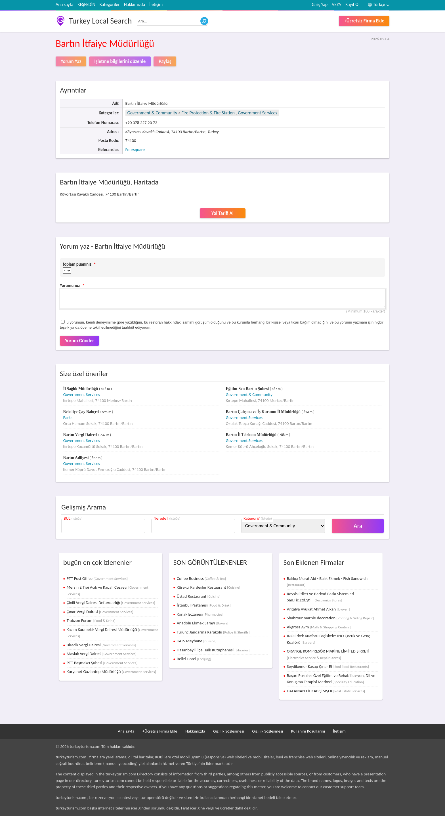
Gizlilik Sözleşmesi (228, 731)
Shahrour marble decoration (330, 617)
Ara (358, 526)
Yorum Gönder (79, 341)
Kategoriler (110, 4)
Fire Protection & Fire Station (208, 113)
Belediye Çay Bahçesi (81, 412)
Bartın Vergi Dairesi (80, 435)
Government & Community (152, 113)
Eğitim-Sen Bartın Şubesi (248, 389)
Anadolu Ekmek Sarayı (202, 623)
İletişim (156, 4)
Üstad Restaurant (199, 596)
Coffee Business (201, 578)
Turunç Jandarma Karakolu (213, 632)
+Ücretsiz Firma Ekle (364, 21)
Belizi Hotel (194, 658)
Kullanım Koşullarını (308, 731)
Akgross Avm (319, 627)
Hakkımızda (134, 4)
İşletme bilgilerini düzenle (120, 61)
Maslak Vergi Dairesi (102, 653)
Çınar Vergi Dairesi (100, 611)
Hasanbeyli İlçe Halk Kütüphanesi (213, 650)
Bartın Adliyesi (76, 458)
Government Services (257, 113)
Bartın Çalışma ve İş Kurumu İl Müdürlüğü (263, 412)
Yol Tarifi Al (222, 213)
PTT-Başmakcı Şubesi (102, 662)
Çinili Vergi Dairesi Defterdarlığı (111, 602)
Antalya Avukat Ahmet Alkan (318, 609)
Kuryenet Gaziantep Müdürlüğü (111, 671)
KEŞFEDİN (86, 4)
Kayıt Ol (352, 4)
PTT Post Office (97, 578)
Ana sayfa (64, 4)
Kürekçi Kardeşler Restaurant (208, 587)
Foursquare (135, 149)
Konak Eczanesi (200, 614)
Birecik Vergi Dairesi (101, 644)
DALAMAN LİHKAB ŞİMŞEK (326, 690)
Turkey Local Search (100, 21)
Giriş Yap (320, 4)
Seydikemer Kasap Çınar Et (328, 666)
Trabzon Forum (91, 620)
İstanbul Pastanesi (204, 605)
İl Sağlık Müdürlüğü (81, 389)
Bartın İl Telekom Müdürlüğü (251, 435)
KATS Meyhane (197, 640)
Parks (67, 417)
